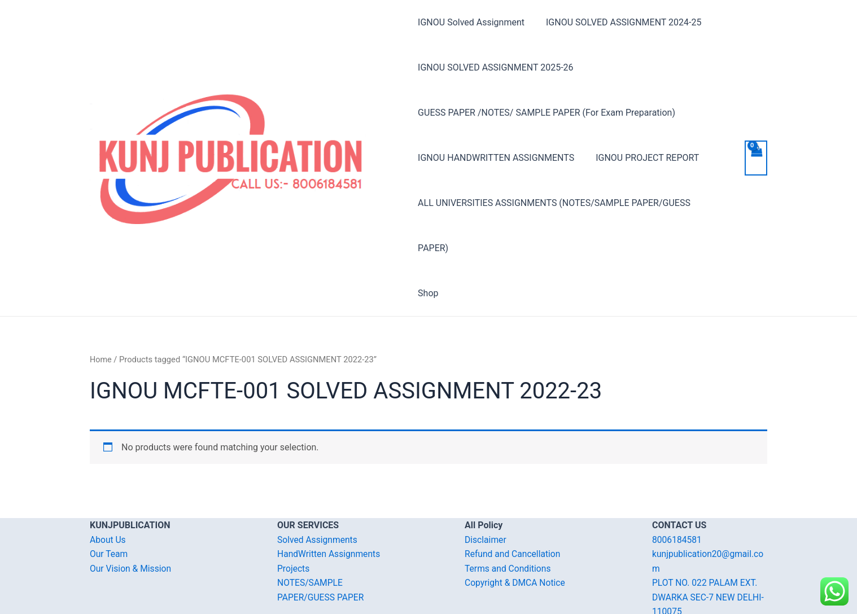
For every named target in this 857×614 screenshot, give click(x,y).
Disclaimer (486, 494)
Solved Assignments (318, 494)
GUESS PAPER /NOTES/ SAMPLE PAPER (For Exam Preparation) (546, 112)
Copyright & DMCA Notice (516, 537)
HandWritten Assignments (330, 508)
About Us (108, 494)
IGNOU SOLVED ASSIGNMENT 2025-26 (495, 67)
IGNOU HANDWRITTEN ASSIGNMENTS (496, 157)
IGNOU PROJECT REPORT (644, 157)
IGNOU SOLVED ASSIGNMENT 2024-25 (620, 22)
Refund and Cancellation (513, 508)
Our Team (109, 508)
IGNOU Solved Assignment (471, 22)
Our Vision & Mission (131, 523)
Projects (294, 523)
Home (101, 314)
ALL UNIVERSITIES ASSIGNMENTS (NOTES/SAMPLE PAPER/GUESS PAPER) (570, 203)
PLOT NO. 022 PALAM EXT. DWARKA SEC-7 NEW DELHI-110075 (709, 552)
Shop (428, 248)
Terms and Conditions (509, 523)
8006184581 (677, 494)
